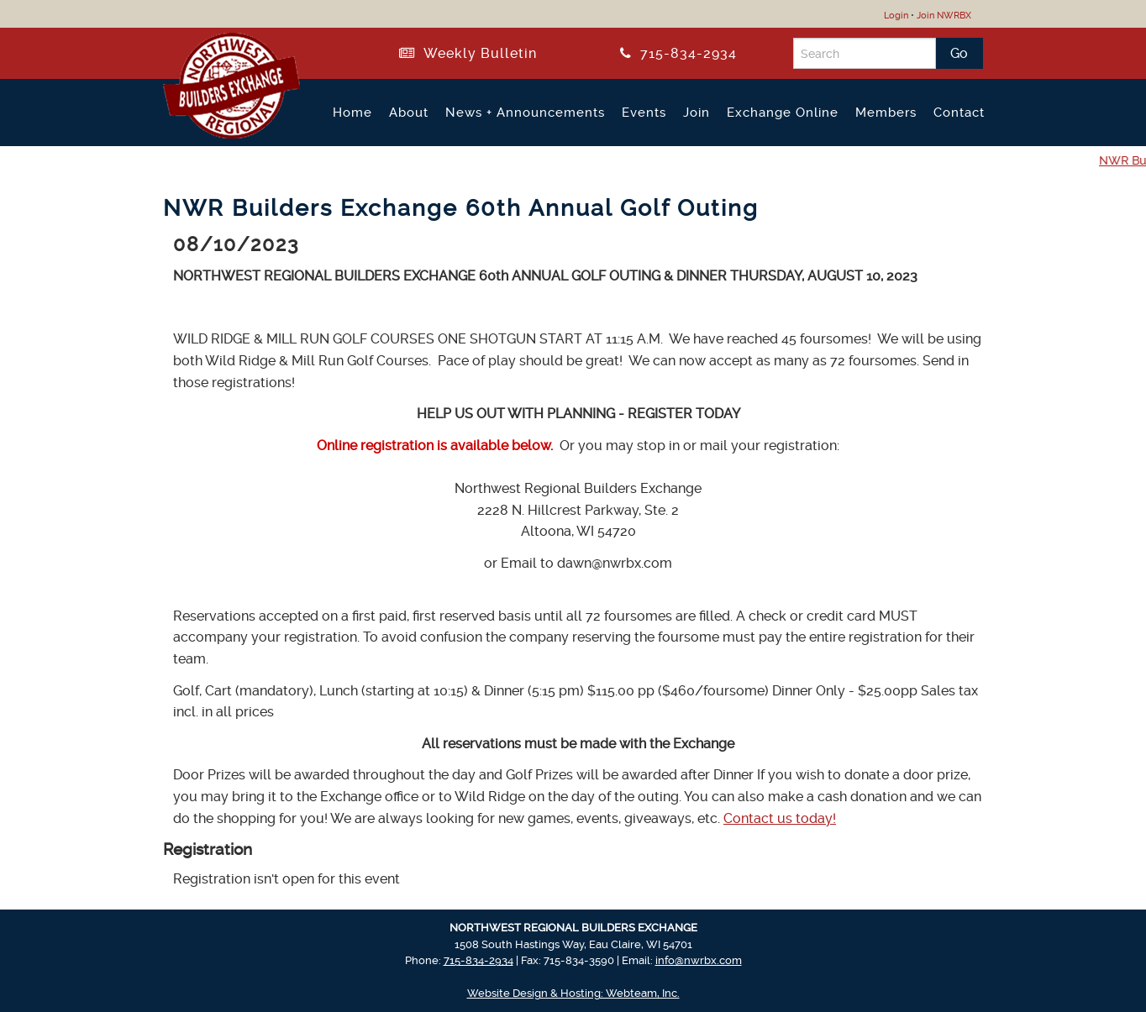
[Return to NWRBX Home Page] (221, 132)
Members (886, 112)
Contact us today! (779, 818)
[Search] (864, 53)
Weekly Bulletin (468, 53)
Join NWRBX (944, 15)
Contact (959, 112)
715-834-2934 (678, 53)
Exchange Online (782, 112)
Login (896, 15)
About (408, 112)
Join (696, 112)
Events (644, 112)
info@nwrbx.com (698, 960)
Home (352, 112)
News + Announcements (525, 112)
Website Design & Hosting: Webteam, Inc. (573, 993)
